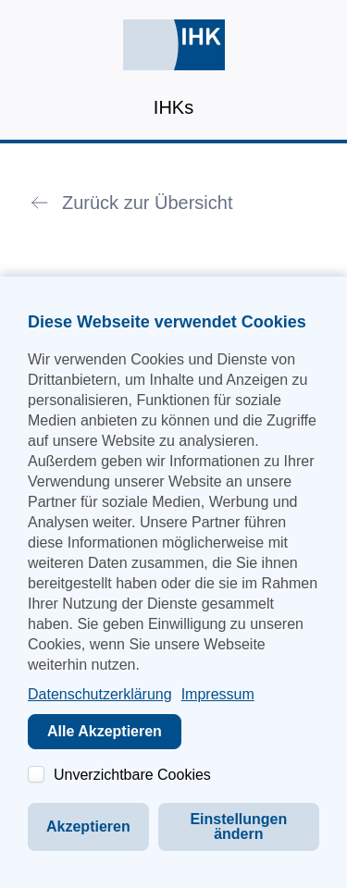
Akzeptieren (88, 826)
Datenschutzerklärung (100, 694)
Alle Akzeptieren (104, 731)
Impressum (217, 694)
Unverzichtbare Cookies (132, 775)
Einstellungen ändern (238, 826)
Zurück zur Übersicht (147, 202)
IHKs (173, 107)
